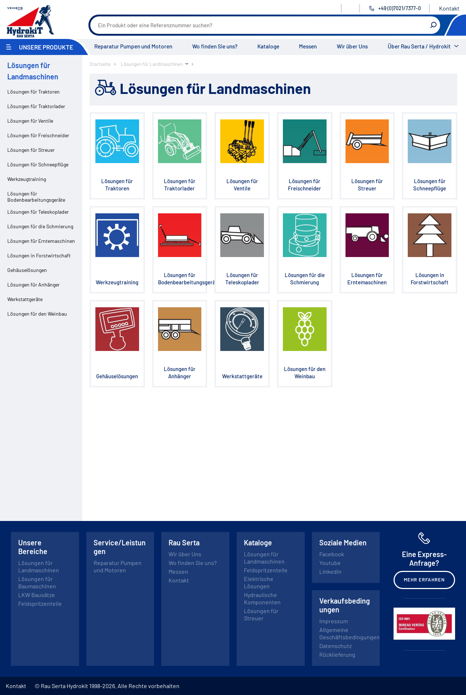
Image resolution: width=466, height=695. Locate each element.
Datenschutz (335, 645)
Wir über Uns (352, 46)
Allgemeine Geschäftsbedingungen (349, 633)
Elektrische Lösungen (258, 582)
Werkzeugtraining (26, 179)
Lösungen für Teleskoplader (38, 212)
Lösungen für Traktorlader (36, 106)
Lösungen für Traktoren (33, 91)
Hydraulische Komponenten (262, 598)
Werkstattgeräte (25, 299)
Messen (308, 46)
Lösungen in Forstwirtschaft (39, 255)
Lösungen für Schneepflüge (37, 164)
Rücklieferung (337, 654)
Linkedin (330, 571)
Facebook (331, 553)
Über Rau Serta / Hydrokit (419, 46)
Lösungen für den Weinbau (37, 314)
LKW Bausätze (36, 594)
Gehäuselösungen (27, 270)
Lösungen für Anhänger (33, 284)
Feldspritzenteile (40, 603)
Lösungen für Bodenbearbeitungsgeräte (36, 196)
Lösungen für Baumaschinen (37, 582)
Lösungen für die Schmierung (40, 226)
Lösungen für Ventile (30, 121)
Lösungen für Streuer (31, 150)
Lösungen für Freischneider (38, 135)
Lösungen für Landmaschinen (38, 566)
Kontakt (449, 8)
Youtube (330, 562)
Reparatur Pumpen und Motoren (133, 46)
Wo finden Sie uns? (214, 46)
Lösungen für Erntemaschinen (41, 241)
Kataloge (268, 46)
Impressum (333, 620)
